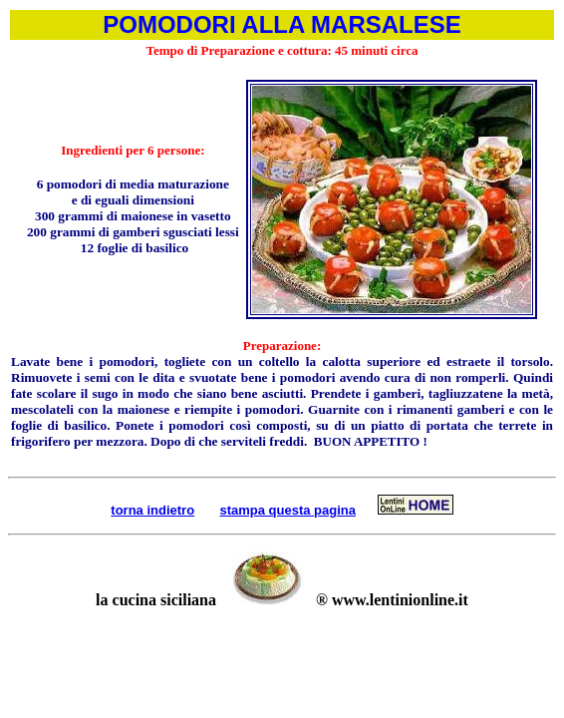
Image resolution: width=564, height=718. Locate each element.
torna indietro (152, 510)
